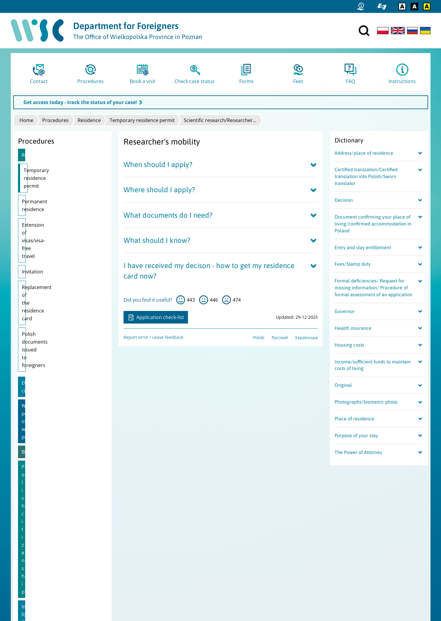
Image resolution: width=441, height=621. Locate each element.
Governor (345, 311)
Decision (344, 200)
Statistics (25, 539)
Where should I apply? (159, 190)
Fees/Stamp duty (353, 264)
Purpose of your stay (356, 435)
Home (26, 120)
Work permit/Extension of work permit (57, 292)
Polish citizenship (41, 326)
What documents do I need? (168, 215)
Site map (24, 546)
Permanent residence (46, 186)
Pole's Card (34, 356)
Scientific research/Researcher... (220, 120)
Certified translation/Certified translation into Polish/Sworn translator (366, 176)
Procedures (55, 120)
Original (343, 385)
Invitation (32, 217)
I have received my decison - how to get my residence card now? (209, 270)
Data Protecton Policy (37, 554)
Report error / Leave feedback (153, 337)
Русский (280, 337)
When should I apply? (158, 164)
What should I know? (157, 240)
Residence (89, 120)
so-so (203, 300)
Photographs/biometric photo (366, 402)
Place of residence (354, 418)
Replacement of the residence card (61, 232)
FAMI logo (25, 570)
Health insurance (353, 328)
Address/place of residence (364, 153)
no (226, 300)
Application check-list (155, 317)
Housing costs (349, 345)
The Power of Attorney (358, 452)
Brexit (28, 311)
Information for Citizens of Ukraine (61, 341)
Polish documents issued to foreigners (53, 252)
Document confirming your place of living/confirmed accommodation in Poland (373, 223)
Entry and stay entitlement (363, 247)
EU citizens (34, 273)
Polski (258, 337)
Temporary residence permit (142, 120)
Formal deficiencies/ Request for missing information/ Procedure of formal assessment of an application (373, 287)
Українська (306, 337)
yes (180, 300)
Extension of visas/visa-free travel (59, 201)
